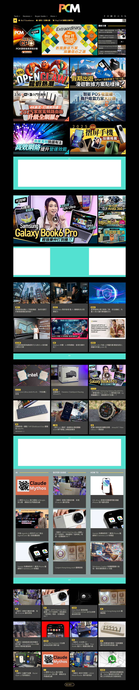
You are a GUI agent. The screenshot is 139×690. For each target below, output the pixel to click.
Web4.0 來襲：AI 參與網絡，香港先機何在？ (68, 346)
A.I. (45, 669)
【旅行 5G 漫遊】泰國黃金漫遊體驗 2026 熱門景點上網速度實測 (67, 428)
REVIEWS (69, 361)
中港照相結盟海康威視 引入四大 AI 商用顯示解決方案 (31, 346)
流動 (92, 425)
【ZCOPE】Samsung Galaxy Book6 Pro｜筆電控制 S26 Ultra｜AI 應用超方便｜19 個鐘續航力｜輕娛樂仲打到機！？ (107, 393)
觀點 (54, 342)
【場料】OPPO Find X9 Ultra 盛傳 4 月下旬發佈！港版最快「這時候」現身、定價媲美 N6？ (108, 37)
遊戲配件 (55, 389)
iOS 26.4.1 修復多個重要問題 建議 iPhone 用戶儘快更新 (105, 501)
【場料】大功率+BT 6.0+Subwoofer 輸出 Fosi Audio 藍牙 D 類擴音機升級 (83, 644)
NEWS (69, 585)
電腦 (17, 424)
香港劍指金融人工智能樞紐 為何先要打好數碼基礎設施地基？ (31, 311)
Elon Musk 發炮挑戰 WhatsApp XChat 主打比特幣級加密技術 (107, 42)
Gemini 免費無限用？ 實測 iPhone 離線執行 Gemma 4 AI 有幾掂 (32, 568)
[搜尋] (124, 20)
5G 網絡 (55, 425)
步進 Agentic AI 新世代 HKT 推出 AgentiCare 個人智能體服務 (30, 534)
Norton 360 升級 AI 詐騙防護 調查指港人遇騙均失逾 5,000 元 (106, 346)
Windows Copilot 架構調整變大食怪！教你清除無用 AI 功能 (106, 568)
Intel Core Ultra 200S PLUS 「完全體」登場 (31, 393)
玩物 (102, 641)
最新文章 (102, 26)
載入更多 (69, 685)
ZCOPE (69, 191)
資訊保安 (55, 307)
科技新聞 (74, 607)
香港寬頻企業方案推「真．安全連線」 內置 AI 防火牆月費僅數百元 (106, 311)
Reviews (18, 389)
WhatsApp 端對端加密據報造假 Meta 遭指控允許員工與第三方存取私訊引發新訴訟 (111, 674)
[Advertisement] (69, 173)
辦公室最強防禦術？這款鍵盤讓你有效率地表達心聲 (111, 644)
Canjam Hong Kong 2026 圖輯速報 (108, 47)
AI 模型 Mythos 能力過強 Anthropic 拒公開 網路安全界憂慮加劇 (31, 501)
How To (94, 472)
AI (17, 472)
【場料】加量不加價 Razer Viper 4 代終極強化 (26, 674)
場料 (17, 608)
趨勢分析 (17, 307)
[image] (69, 39)
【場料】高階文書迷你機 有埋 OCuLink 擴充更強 (108, 31)
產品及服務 (18, 342)
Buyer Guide (59, 472)
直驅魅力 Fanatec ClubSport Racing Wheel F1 (68, 393)
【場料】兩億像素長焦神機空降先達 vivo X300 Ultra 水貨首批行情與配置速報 (108, 52)
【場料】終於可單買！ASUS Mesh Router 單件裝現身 (83, 674)
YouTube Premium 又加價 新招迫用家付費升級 (55, 644)
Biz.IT (69, 278)
